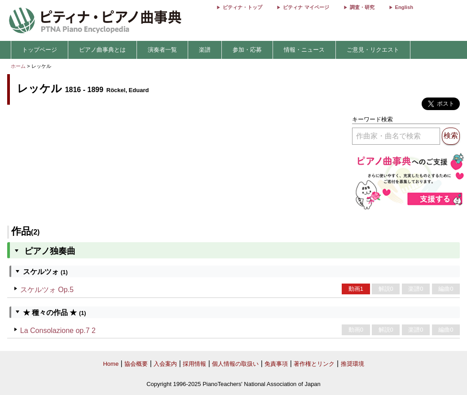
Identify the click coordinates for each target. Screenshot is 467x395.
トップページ (39, 49)
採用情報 (194, 363)
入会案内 (165, 363)
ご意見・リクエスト (373, 49)
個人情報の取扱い (235, 363)
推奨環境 (352, 363)
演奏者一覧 (162, 49)
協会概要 (136, 363)
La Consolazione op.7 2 (58, 330)
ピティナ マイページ (306, 7)
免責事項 (276, 363)
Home (111, 363)
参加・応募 (247, 49)
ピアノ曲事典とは (102, 49)
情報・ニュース (304, 49)
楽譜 (205, 49)
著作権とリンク (314, 363)
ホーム (18, 66)
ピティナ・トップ (242, 7)
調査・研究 (362, 7)
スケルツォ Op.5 (47, 289)
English (404, 7)
